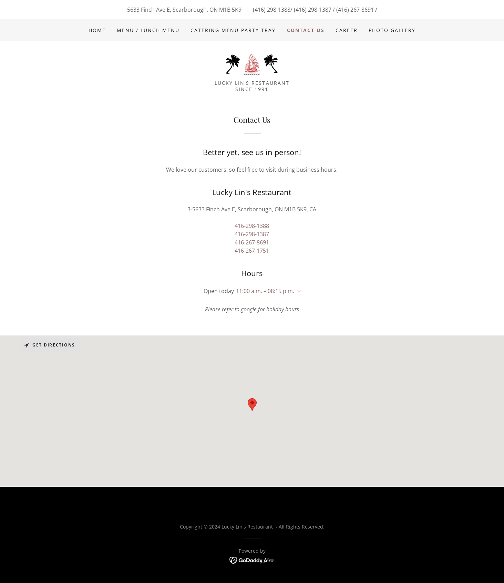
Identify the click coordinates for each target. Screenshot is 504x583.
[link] (252, 63)
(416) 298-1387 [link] (312, 9)
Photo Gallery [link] (392, 30)
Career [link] (347, 30)
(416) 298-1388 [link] (271, 9)
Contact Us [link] (306, 30)
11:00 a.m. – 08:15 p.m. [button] (265, 291)
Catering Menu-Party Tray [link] (233, 30)
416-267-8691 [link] (252, 242)
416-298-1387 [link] (252, 234)
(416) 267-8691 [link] (355, 9)
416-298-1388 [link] (252, 226)
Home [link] (97, 30)
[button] (297, 291)
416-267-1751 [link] (252, 250)
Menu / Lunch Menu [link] (148, 30)
